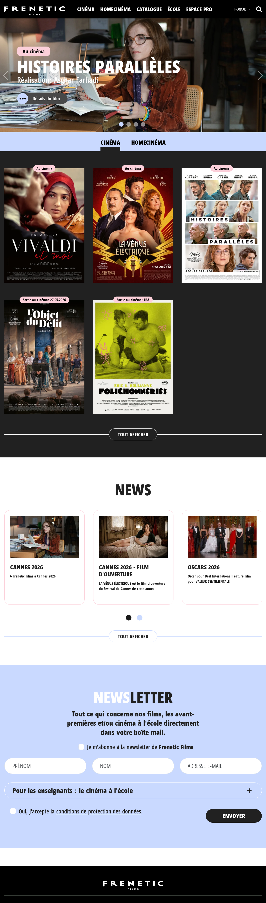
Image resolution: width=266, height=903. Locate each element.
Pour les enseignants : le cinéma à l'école (72, 790)
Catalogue (149, 9)
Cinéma (86, 9)
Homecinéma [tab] (148, 142)
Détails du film (38, 98)
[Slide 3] (136, 124)
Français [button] (240, 9)
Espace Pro (199, 9)
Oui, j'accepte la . (80, 811)
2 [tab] (138, 618)
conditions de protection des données (98, 811)
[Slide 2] (128, 124)
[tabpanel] (133, 300)
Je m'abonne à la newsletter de (140, 747)
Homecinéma (115, 9)
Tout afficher (133, 434)
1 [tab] (127, 618)
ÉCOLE (174, 9)
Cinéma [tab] (110, 142)
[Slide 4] (143, 124)
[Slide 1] (121, 124)
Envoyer (233, 816)
